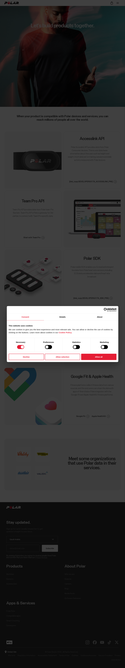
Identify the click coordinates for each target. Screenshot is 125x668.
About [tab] (99, 317)
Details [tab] (62, 317)
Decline (26, 357)
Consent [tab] (25, 317)
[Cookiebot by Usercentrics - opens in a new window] (105, 310)
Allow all (99, 357)
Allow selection (62, 357)
